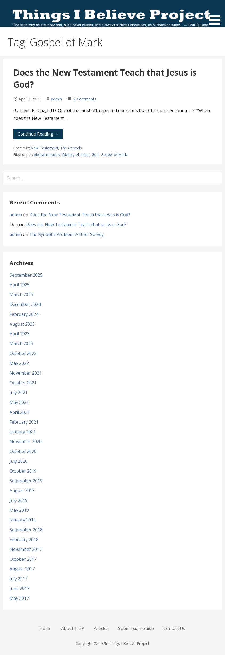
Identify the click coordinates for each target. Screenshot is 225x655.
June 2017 (19, 588)
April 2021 (20, 412)
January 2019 (23, 520)
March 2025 (21, 294)
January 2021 (23, 432)
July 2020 (18, 461)
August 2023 (22, 324)
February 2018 (24, 539)
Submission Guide (136, 628)
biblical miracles (47, 154)
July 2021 (18, 392)
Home (45, 628)
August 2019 (22, 490)
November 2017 (26, 549)
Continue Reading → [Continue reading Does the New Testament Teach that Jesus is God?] (38, 134)
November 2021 (26, 373)
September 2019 (26, 481)
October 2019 (23, 471)
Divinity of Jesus (75, 154)
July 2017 (18, 579)
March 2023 (21, 343)
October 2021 (23, 383)
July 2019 (18, 500)
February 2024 (24, 314)
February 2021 (24, 422)
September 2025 (26, 275)
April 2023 (20, 334)
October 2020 (23, 451)
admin (56, 98)
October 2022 (23, 353)
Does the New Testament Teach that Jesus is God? (79, 215)
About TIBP (72, 628)
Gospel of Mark (114, 154)
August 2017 (22, 569)
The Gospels (71, 147)
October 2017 (23, 559)
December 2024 (25, 304)
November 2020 (26, 441)
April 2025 (20, 285)
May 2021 (19, 402)
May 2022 (19, 363)
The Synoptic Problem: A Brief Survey (66, 234)
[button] (216, 13)
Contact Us (174, 628)
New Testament (44, 147)
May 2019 (19, 510)
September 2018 (26, 530)
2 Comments (85, 98)
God (95, 154)
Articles (101, 628)
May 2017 (19, 598)
